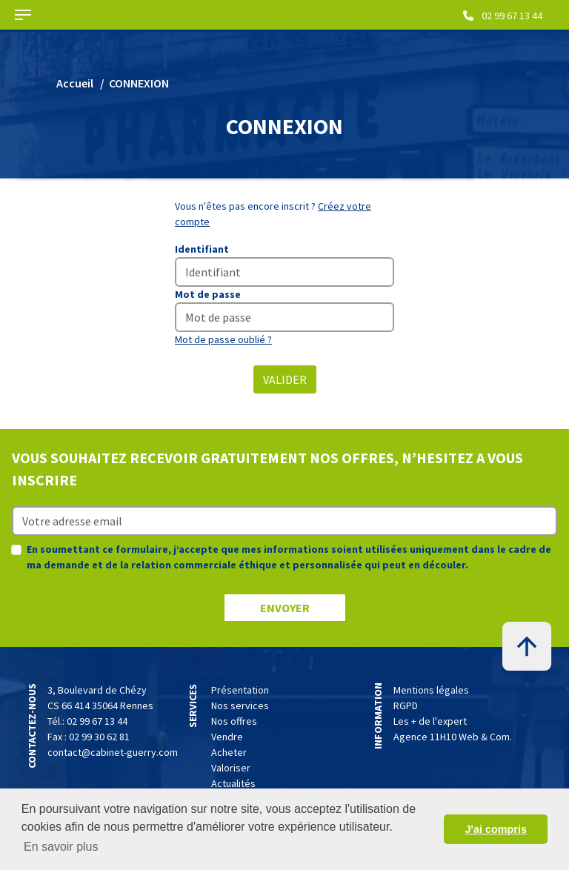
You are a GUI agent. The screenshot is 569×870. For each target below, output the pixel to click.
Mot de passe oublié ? (223, 339)
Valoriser (230, 767)
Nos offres (234, 721)
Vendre (227, 736)
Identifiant (202, 249)
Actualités (233, 783)
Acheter (229, 752)
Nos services (240, 705)
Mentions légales (431, 690)
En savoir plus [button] (61, 846)
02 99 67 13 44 (502, 15)
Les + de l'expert (430, 721)
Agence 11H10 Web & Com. (452, 736)
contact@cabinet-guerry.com (112, 752)
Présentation (240, 690)
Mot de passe (208, 294)
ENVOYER (285, 607)
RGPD (405, 705)
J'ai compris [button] (495, 829)
